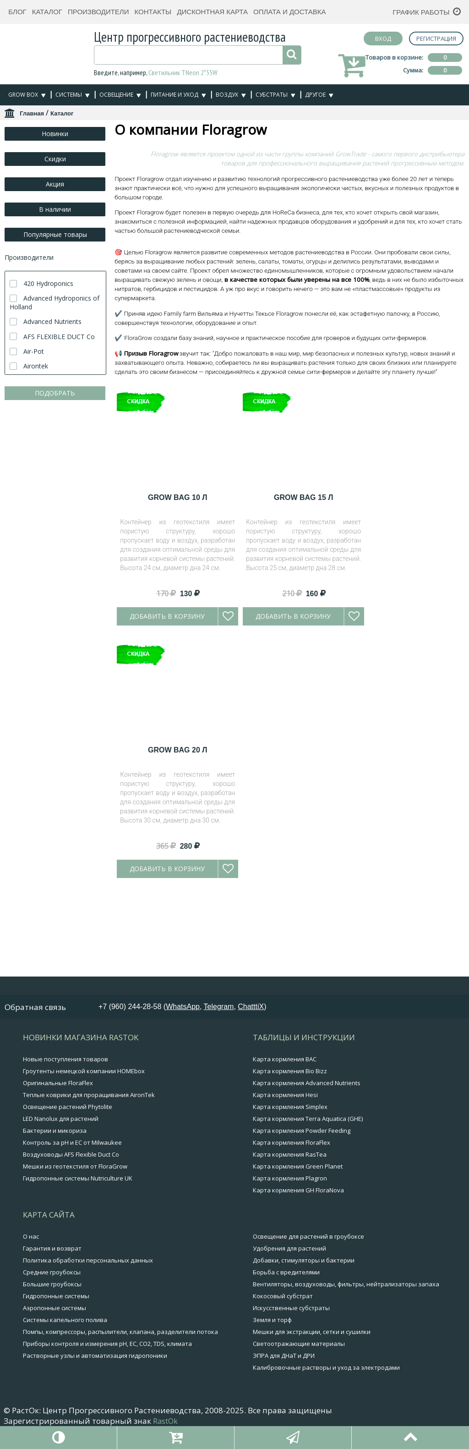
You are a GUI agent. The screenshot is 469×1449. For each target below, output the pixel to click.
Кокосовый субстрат (283, 1363)
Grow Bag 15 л (303, 659)
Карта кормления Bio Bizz (290, 1138)
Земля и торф (272, 1387)
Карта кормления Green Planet (298, 1233)
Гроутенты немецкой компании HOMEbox (84, 1138)
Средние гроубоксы (52, 1339)
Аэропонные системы (54, 1375)
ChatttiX (251, 1074)
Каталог (47, 12)
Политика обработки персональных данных (88, 1327)
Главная (32, 113)
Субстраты (272, 95)
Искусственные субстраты (291, 1375)
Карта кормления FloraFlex (291, 1210)
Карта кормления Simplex (290, 1174)
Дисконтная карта (212, 12)
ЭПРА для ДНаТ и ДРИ (284, 1423)
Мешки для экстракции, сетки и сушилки (312, 1399)
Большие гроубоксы (52, 1351)
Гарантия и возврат (52, 1316)
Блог (17, 12)
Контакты (152, 12)
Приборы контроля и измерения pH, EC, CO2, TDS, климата (107, 1411)
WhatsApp (183, 1074)
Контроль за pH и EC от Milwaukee (72, 1210)
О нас (31, 1304)
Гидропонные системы (56, 1363)
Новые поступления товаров (65, 1126)
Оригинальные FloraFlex (58, 1150)
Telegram (219, 1074)
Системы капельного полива (65, 1387)
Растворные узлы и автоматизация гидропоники (95, 1423)
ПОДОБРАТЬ (55, 393)
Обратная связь (35, 1074)
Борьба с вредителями (286, 1339)
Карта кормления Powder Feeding (301, 1198)
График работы (421, 12)
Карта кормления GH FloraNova (298, 1257)
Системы (68, 95)
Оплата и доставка (289, 12)
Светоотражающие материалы (299, 1411)
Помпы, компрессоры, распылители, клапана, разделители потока (120, 1399)
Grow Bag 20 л (177, 911)
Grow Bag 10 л (177, 659)
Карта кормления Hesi (285, 1162)
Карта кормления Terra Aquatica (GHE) (308, 1186)
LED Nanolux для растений (60, 1186)
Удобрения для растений (289, 1316)
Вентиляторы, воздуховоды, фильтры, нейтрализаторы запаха (346, 1351)
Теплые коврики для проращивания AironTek (89, 1162)
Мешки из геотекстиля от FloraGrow (75, 1233)
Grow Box (23, 95)
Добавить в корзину (167, 777)
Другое (315, 95)
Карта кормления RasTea (290, 1222)
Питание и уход (174, 95)
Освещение (116, 95)
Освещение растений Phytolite (67, 1174)
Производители (98, 12)
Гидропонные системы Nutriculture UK (77, 1245)
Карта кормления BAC (284, 1126)
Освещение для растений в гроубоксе (308, 1304)
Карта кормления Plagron (290, 1245)
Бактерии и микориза (55, 1198)
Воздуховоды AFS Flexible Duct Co (71, 1222)
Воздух (227, 95)
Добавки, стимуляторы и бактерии (303, 1327)
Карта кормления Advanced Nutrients (306, 1150)
